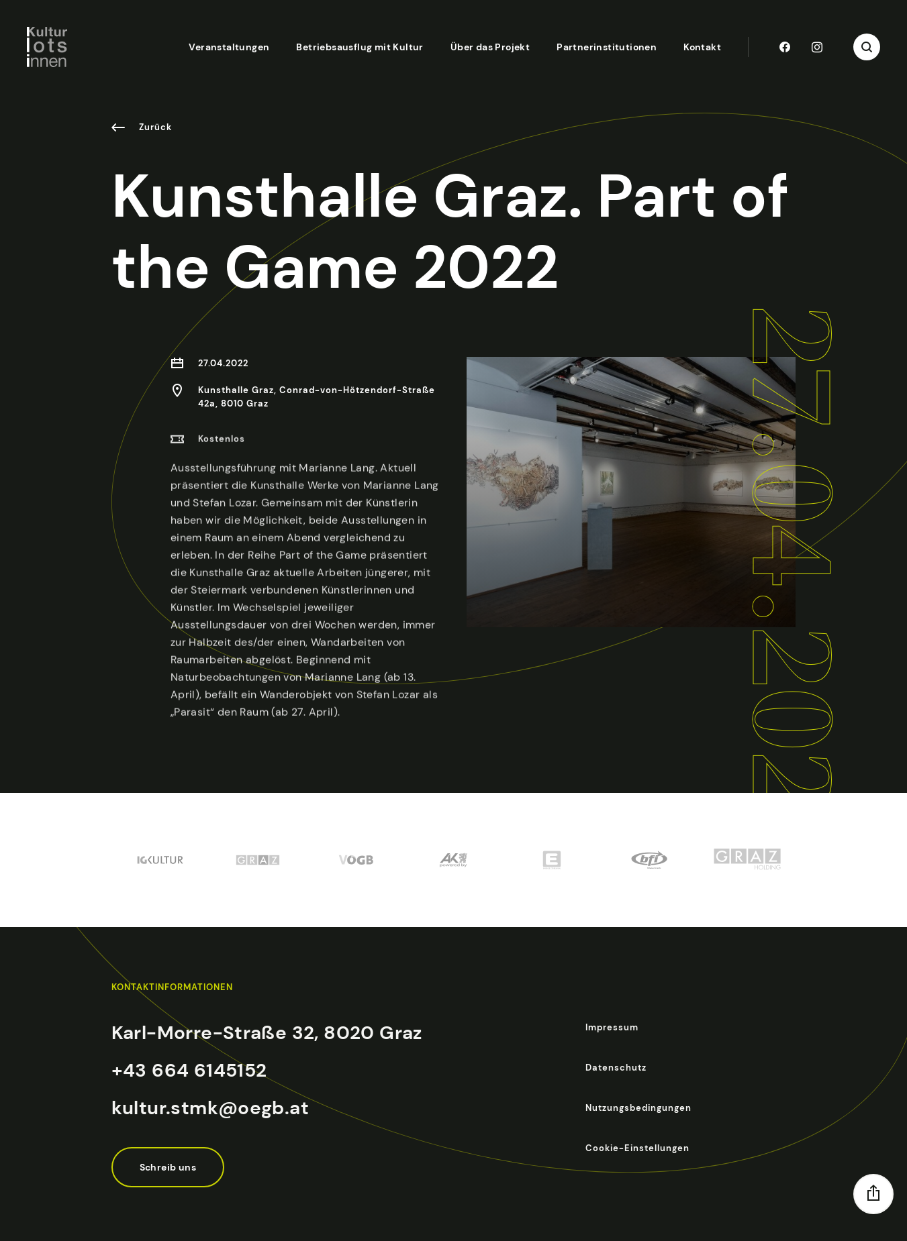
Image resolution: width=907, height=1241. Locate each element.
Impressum (611, 1027)
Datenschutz (616, 1067)
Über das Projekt (490, 47)
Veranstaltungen (229, 47)
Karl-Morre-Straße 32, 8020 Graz (266, 1032)
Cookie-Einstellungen (637, 1148)
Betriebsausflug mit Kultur (359, 47)
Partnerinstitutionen (607, 47)
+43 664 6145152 (189, 1070)
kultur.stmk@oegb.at (210, 1107)
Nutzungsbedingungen (638, 1108)
